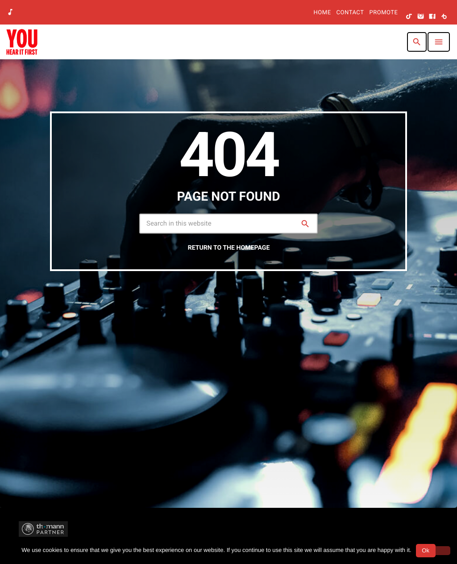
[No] (440, 550)
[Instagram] (420, 17)
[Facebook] (432, 17)
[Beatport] (444, 17)
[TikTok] (409, 17)
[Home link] (21, 42)
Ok (425, 550)
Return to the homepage (229, 247)
